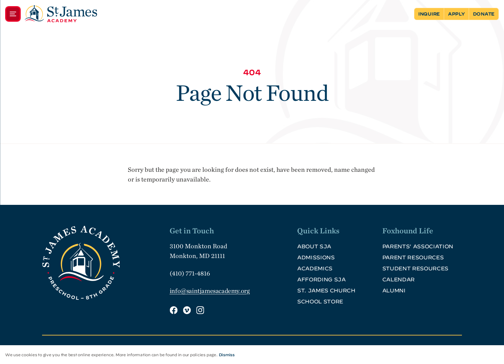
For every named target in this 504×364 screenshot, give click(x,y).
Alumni (394, 290)
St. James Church (326, 290)
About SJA (314, 246)
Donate (484, 14)
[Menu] (51, 13)
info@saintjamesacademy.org (210, 291)
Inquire (429, 14)
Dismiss (227, 354)
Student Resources (415, 268)
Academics (314, 268)
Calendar (398, 279)
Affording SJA (321, 279)
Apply (456, 14)
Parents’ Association (418, 246)
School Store (320, 301)
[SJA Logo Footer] (103, 263)
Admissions (316, 257)
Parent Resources (413, 257)
